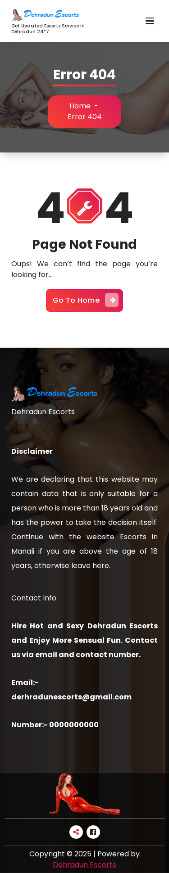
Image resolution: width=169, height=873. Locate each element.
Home (80, 106)
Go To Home (86, 300)
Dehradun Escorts (84, 865)
